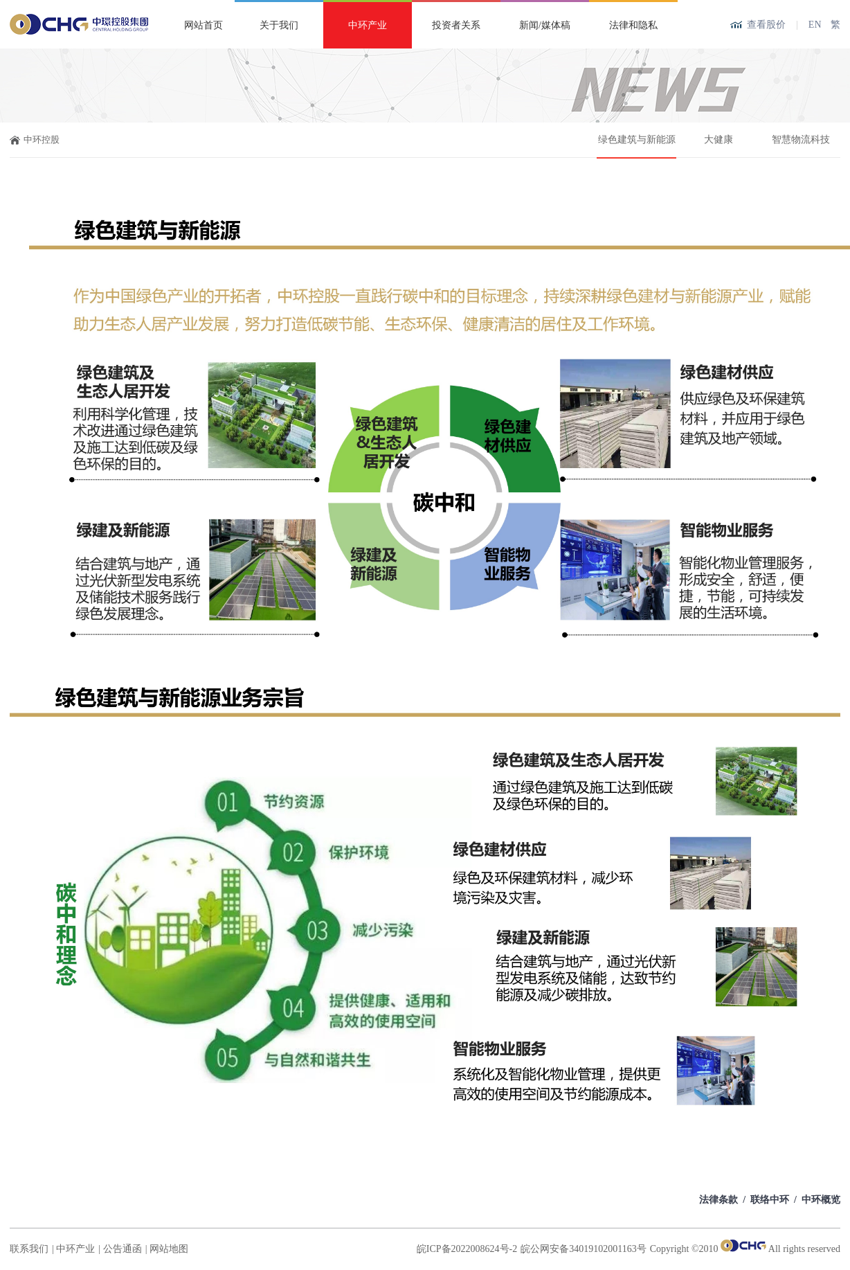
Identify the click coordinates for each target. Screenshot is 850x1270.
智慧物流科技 (801, 139)
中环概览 (821, 1200)
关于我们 (279, 25)
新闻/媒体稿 (544, 25)
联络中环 (769, 1200)
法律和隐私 (633, 25)
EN (815, 24)
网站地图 (169, 1249)
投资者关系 (456, 25)
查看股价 (766, 24)
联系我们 (29, 1249)
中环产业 (367, 25)
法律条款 (718, 1200)
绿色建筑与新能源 (637, 139)
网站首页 (203, 25)
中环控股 (42, 139)
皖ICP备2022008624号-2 (467, 1249)
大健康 (718, 139)
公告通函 (122, 1249)
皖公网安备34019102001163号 (583, 1249)
